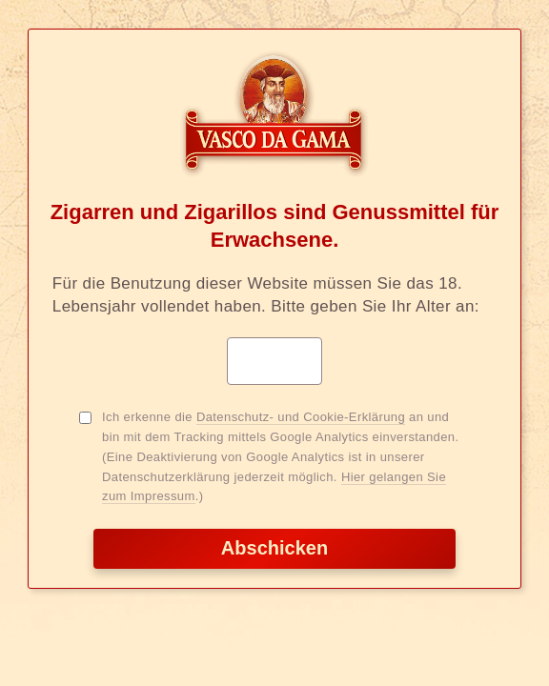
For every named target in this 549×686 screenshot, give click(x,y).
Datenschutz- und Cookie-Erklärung (300, 417)
